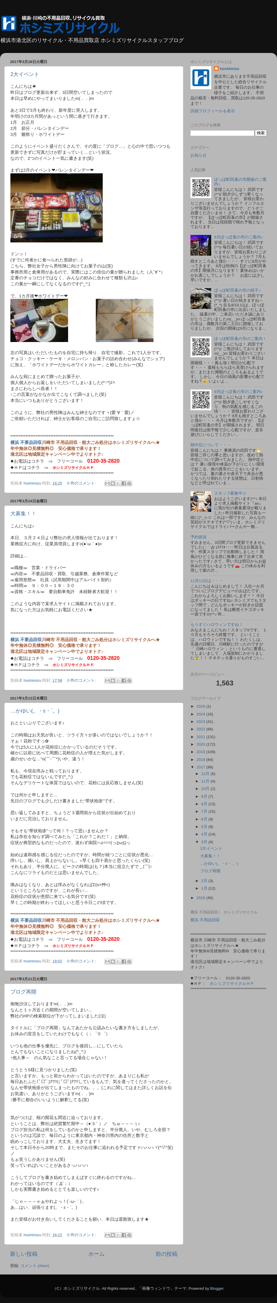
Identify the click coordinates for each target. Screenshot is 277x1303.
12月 (206, 774)
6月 (204, 819)
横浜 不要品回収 (26, 442)
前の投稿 (166, 1254)
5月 (204, 827)
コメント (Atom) (34, 1266)
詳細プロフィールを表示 (212, 111)
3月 (204, 842)
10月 (206, 789)
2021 (201, 737)
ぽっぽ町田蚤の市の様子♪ (237, 290)
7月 (204, 811)
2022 (201, 729)
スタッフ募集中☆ (230, 493)
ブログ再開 (23, 992)
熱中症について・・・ (210, 445)
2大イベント (24, 74)
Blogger (216, 1288)
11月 (206, 781)
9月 (204, 796)
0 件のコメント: (82, 483)
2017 (201, 767)
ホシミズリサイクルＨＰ (73, 468)
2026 (201, 706)
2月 (204, 881)
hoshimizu (229, 69)
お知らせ (198, 155)
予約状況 (198, 537)
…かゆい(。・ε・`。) (34, 711)
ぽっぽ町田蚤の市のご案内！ (240, 339)
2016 (201, 898)
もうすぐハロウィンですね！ (216, 624)
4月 (204, 834)
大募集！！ (23, 513)
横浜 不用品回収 (205, 920)
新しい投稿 (24, 1254)
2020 (201, 744)
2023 (201, 721)
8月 (204, 804)
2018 (201, 759)
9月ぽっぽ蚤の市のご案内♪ (238, 392)
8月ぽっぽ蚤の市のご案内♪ (238, 237)
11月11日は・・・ (206, 581)
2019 (201, 752)
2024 (201, 714)
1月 (204, 888)
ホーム (96, 1254)
